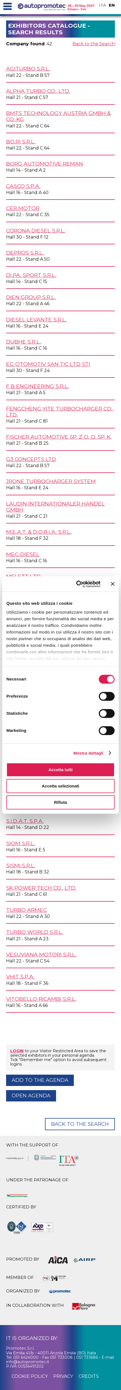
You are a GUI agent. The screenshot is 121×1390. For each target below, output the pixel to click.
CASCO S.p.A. (23, 186)
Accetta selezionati (60, 786)
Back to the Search (93, 43)
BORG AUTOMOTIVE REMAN (44, 163)
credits (89, 1376)
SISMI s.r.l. (21, 865)
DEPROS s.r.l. (25, 252)
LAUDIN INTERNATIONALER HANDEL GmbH (55, 506)
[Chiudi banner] (113, 584)
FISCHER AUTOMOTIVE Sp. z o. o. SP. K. (59, 436)
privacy (63, 1376)
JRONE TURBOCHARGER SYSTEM (51, 481)
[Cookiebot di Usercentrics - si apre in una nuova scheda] (76, 584)
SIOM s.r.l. (20, 843)
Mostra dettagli (88, 753)
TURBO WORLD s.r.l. (34, 932)
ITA (102, 5)
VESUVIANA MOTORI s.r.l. (41, 954)
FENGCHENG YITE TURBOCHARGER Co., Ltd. (60, 411)
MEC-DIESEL (22, 554)
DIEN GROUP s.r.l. (31, 297)
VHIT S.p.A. (20, 976)
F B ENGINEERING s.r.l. (37, 386)
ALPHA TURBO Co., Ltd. (38, 91)
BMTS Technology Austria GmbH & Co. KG (58, 116)
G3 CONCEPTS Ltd (31, 459)
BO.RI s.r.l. (21, 141)
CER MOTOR (22, 208)
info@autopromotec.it (27, 1361)
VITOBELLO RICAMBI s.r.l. (41, 999)
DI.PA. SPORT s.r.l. (31, 275)
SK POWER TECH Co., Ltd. (41, 887)
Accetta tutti (61, 769)
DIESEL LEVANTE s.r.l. (36, 319)
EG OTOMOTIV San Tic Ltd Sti (48, 364)
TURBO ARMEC (26, 910)
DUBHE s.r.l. (23, 341)
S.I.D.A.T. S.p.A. (25, 821)
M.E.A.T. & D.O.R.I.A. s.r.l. (39, 531)
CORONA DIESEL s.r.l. (35, 230)
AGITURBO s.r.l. (28, 68)
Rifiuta (60, 802)
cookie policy (30, 1376)
